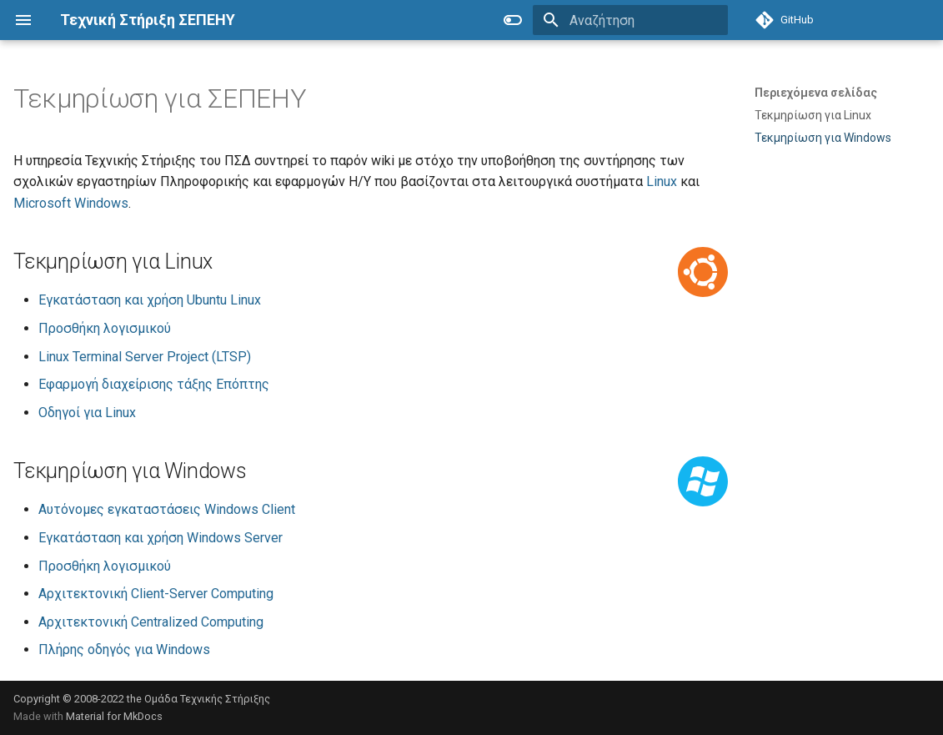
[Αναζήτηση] (630, 20)
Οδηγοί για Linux (87, 412)
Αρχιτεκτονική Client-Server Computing (155, 594)
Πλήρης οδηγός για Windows (124, 649)
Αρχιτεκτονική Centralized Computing (150, 622)
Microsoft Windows (70, 203)
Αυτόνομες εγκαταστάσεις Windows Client (166, 509)
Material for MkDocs (114, 716)
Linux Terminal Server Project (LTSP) (144, 357)
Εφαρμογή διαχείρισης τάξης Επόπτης (153, 384)
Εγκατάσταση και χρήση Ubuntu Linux (149, 300)
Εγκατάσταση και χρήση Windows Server (160, 538)
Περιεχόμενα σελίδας (816, 92)
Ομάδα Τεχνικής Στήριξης (207, 698)
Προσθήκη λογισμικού (104, 328)
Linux (661, 181)
